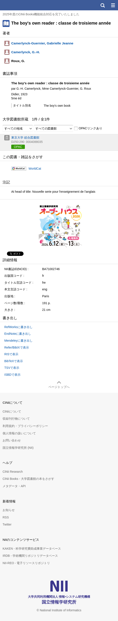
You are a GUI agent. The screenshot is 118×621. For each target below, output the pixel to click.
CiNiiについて (12, 411)
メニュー (113, 5)
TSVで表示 (11, 367)
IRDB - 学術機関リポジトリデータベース (30, 555)
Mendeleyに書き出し (18, 340)
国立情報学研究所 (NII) (18, 447)
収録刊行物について (16, 418)
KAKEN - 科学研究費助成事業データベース (32, 548)
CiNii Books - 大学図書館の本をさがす (28, 478)
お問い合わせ (12, 440)
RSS (6, 517)
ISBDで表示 (12, 374)
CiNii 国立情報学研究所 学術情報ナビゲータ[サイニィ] (19, 5)
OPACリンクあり (88, 128)
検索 (102, 5)
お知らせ (9, 510)
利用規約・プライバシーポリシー (25, 426)
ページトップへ (59, 387)
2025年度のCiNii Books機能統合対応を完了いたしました (41, 14)
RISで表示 (11, 354)
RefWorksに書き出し (18, 327)
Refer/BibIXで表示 (16, 347)
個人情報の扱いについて (19, 433)
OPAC (18, 147)
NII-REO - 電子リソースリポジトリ (26, 563)
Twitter (7, 524)
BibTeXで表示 (13, 361)
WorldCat (35, 168)
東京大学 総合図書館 (25, 137)
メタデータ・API (14, 486)
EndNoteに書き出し (17, 333)
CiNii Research (13, 471)
